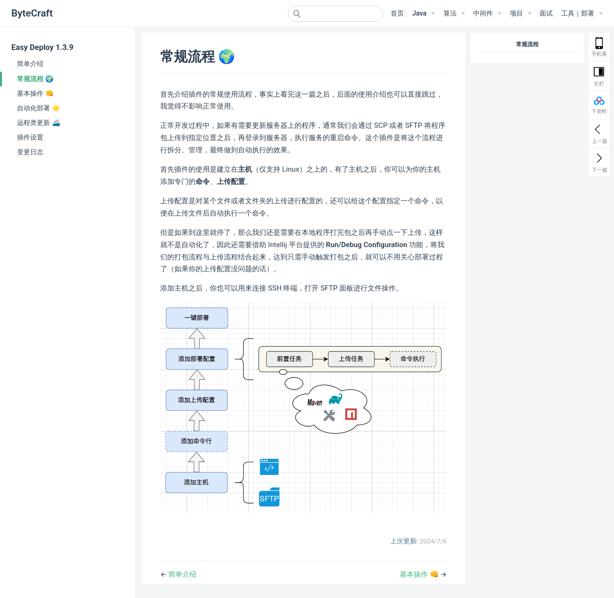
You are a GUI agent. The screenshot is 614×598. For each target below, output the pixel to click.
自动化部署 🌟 (38, 108)
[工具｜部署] (582, 13)
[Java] (423, 13)
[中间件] (487, 13)
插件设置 (30, 137)
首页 (397, 13)
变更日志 (30, 152)
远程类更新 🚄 (38, 122)
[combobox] (335, 14)
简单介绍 (30, 63)
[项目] (521, 13)
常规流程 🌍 (35, 79)
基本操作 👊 (35, 93)
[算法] (454, 13)
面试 (546, 13)
